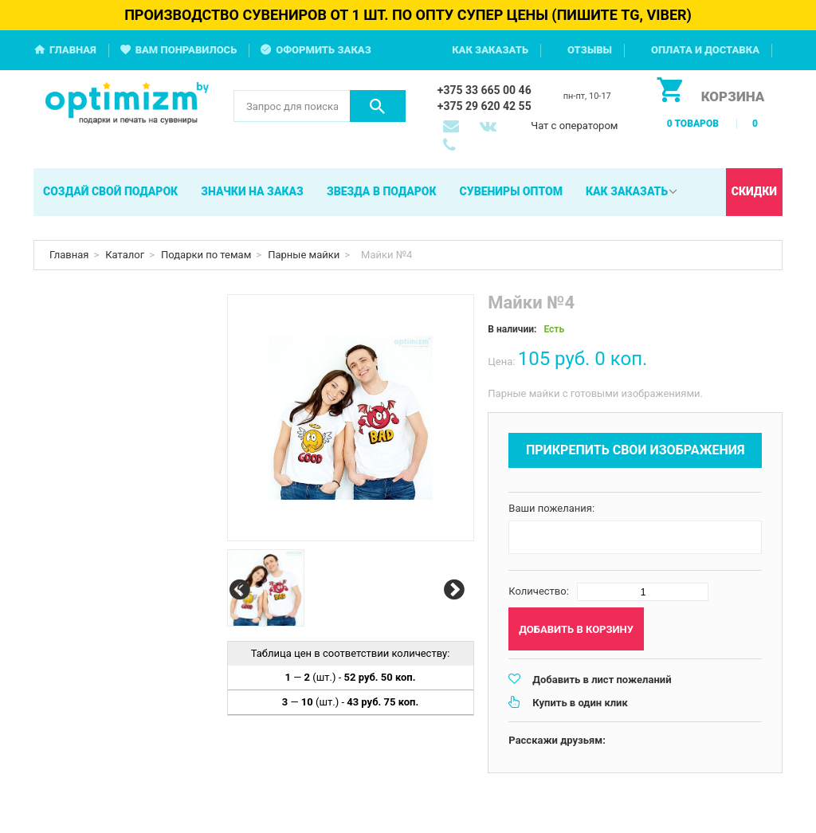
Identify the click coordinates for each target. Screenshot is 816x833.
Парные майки (303, 255)
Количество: (538, 591)
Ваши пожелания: (551, 508)
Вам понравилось (186, 50)
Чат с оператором (574, 126)
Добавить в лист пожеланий (601, 680)
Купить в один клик (579, 703)
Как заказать (490, 50)
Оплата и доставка (705, 50)
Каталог (124, 255)
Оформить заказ (323, 50)
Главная (72, 50)
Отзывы (589, 50)
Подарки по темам (206, 255)
